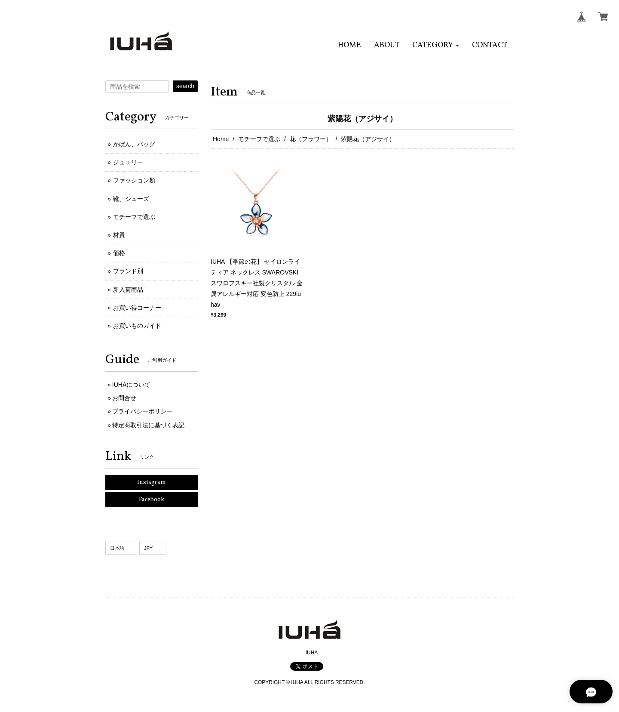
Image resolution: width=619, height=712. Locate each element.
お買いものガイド (137, 325)
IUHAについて (131, 384)
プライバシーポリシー (142, 411)
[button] (436, 45)
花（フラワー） (311, 139)
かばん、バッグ (134, 144)
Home (221, 139)
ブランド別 (128, 271)
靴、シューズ (131, 198)
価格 (119, 253)
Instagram (151, 482)
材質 (119, 234)
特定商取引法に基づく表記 (148, 425)
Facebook (151, 500)
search (185, 86)
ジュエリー (128, 162)
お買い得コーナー (137, 307)
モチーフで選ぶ (259, 139)
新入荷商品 (128, 289)
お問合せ (124, 398)
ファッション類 (134, 180)
